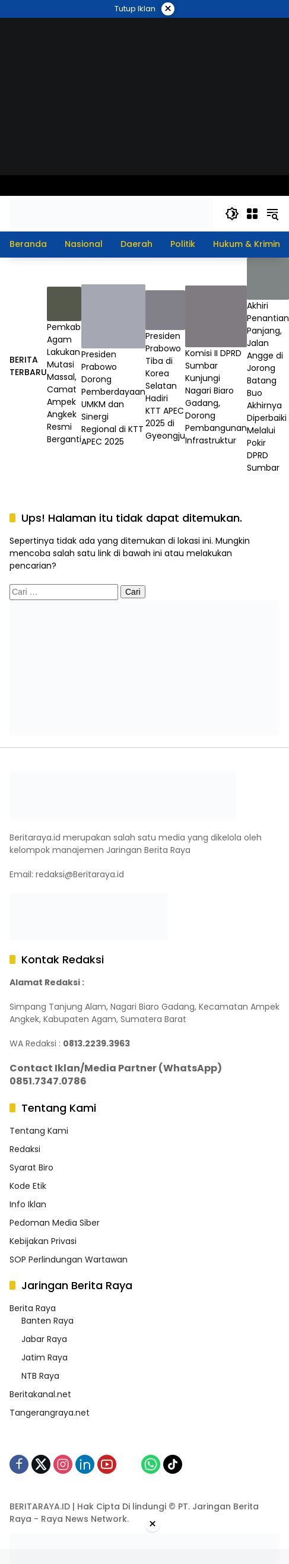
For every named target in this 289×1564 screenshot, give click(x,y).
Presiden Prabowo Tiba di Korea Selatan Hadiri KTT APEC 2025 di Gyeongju (165, 386)
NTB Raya (40, 1376)
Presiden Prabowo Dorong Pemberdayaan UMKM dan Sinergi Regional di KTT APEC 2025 (113, 398)
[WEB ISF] (144, 95)
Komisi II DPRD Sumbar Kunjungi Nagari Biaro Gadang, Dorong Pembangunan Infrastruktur (216, 396)
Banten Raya (47, 1321)
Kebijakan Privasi (43, 1241)
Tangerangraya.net (49, 1413)
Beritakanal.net (40, 1394)
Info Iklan (27, 1204)
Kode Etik (27, 1186)
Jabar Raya (44, 1339)
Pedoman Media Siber (54, 1223)
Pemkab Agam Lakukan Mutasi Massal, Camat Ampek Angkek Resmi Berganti (64, 383)
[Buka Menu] (252, 214)
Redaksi (24, 1149)
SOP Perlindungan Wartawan (68, 1259)
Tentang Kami (38, 1131)
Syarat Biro (31, 1167)
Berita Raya (32, 1308)
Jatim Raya (44, 1357)
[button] (232, 214)
